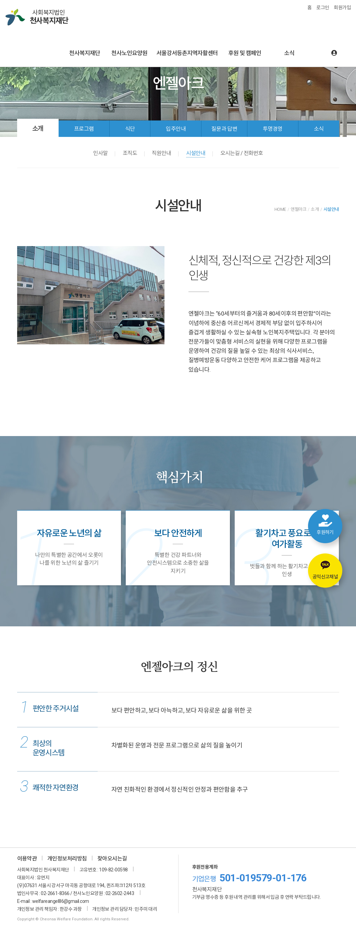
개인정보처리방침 (67, 858)
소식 (289, 53)
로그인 (322, 7)
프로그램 (84, 129)
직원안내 (161, 153)
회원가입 (342, 7)
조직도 (130, 153)
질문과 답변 (224, 129)
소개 (37, 128)
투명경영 (273, 129)
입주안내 (176, 129)
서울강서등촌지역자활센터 (187, 53)
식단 (130, 129)
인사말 (100, 153)
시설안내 (195, 153)
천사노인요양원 (129, 53)
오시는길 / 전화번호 (241, 153)
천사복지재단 (84, 53)
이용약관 (27, 858)
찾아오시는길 (112, 858)
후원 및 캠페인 (244, 53)
